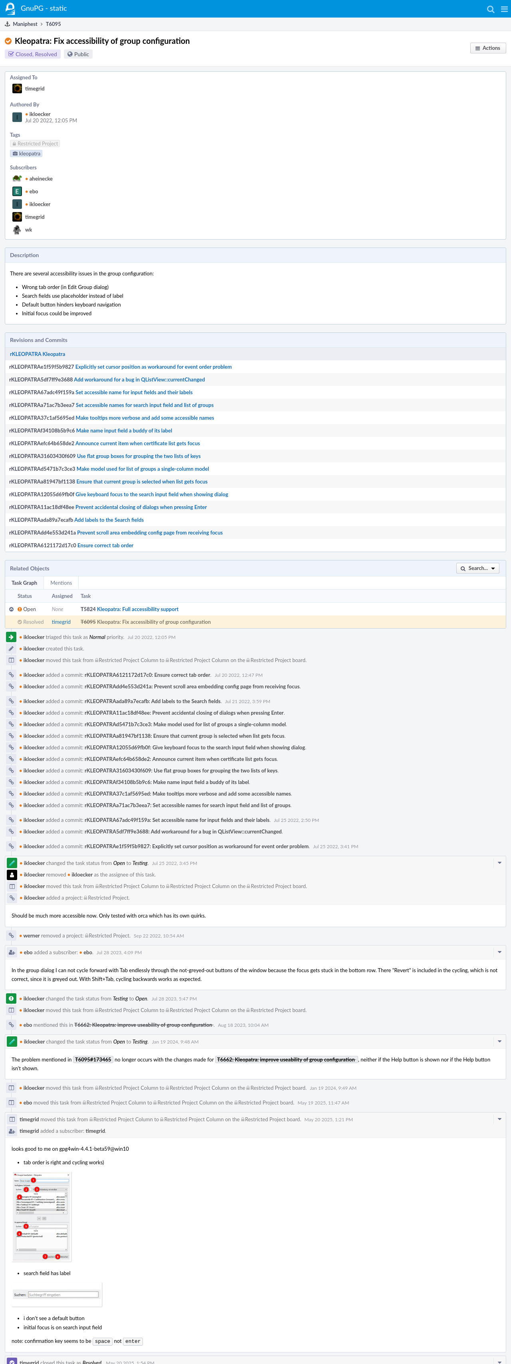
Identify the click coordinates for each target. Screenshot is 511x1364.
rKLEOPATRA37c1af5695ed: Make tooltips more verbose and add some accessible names (188, 793)
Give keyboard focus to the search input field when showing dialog (151, 494)
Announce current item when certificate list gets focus (137, 443)
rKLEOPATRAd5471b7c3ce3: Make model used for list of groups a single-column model (185, 724)
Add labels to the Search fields (109, 520)
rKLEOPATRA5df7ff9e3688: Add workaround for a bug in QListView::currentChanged (183, 831)
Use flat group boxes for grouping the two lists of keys (139, 456)
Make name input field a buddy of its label (124, 430)
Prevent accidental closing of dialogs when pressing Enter (141, 507)
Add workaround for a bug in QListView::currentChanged (139, 379)
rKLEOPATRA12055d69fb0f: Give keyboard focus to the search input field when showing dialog (195, 747)
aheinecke (39, 178)
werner (29, 935)
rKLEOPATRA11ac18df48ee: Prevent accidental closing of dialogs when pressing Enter (184, 713)
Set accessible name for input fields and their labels (133, 392)
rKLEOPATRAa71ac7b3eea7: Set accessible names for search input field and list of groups (188, 805)
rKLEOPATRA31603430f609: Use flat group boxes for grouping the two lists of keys (181, 770)
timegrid (35, 88)
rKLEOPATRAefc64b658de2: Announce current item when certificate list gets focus (181, 759)
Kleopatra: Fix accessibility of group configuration (154, 622)
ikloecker (37, 114)
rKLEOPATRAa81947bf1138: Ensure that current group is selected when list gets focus (184, 736)
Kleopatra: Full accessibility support (137, 609)
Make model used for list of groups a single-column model (143, 469)
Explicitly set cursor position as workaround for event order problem (153, 367)
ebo (31, 191)
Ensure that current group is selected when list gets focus (142, 481)
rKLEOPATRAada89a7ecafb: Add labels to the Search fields (152, 701)
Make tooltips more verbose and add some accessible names (145, 418)
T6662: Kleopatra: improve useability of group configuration (143, 1025)
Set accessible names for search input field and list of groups (145, 405)
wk (28, 229)
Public (81, 54)
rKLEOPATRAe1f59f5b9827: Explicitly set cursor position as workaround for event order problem (197, 846)
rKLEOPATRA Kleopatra (37, 354)
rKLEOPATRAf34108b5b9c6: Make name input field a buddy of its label (167, 782)
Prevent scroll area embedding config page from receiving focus (150, 532)
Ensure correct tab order (105, 545)
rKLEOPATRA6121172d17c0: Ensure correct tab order (147, 675)
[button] (504, 9)
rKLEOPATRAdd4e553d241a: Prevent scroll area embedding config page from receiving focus (192, 686)
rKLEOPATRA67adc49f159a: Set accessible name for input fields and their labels (177, 820)
